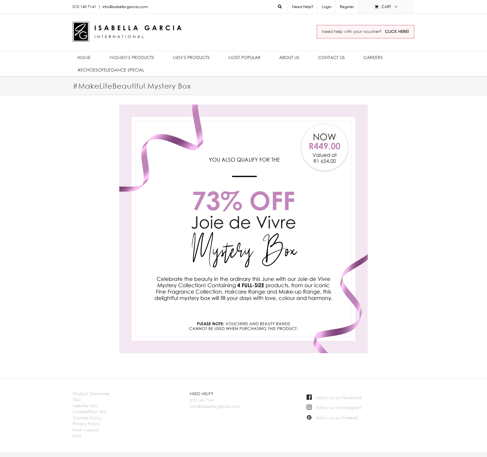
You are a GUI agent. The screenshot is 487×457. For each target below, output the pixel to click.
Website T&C (85, 405)
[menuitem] (326, 7)
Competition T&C (90, 411)
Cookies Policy (87, 417)
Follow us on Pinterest (332, 417)
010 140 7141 (202, 400)
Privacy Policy (86, 423)
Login (326, 6)
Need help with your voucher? (365, 31)
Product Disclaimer (91, 393)
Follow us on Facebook (334, 397)
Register (347, 6)
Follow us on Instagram (334, 407)
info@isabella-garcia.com (125, 6)
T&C (77, 399)
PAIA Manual (86, 429)
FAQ (77, 435)
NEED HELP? (201, 393)
